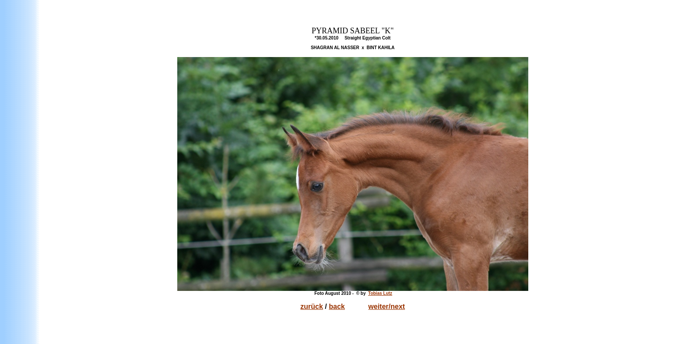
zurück (312, 306)
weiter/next (386, 306)
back (337, 306)
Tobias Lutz (380, 293)
